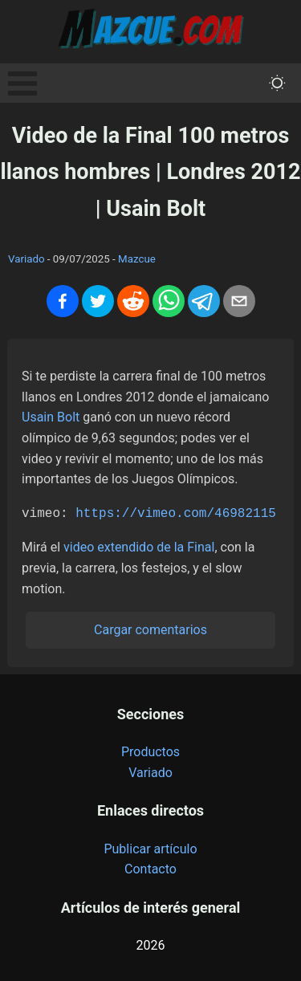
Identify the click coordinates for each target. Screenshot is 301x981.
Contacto (150, 867)
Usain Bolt (50, 417)
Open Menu (22, 83)
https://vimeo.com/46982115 (175, 512)
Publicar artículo (150, 847)
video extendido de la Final (138, 545)
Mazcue (137, 259)
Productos (150, 750)
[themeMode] (277, 83)
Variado (26, 259)
